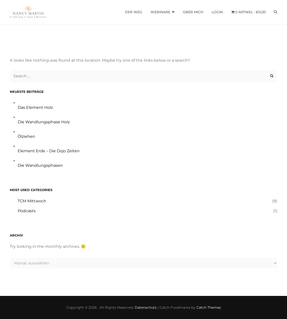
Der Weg (133, 12)
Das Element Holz (35, 107)
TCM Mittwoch (32, 201)
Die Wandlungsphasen (40, 165)
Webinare (160, 12)
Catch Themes (208, 307)
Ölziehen (26, 136)
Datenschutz (146, 307)
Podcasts (27, 210)
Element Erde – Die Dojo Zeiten (49, 151)
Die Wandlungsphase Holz (44, 122)
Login (217, 12)
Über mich (193, 12)
